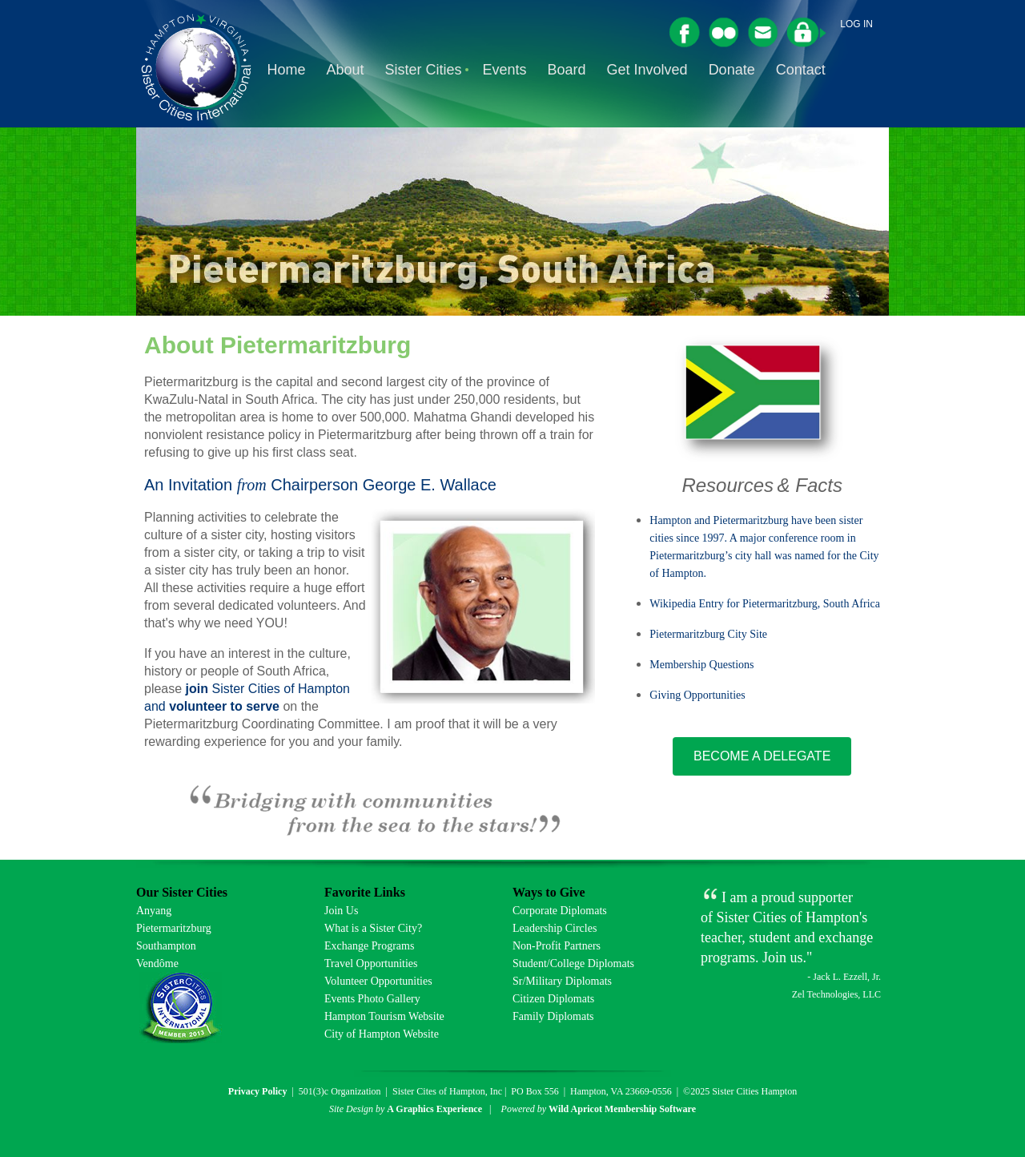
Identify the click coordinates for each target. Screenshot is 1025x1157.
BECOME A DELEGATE (761, 756)
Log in (856, 24)
